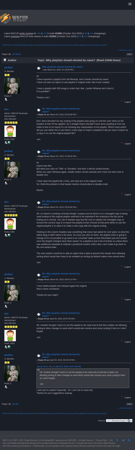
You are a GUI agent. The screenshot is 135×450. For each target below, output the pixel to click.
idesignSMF (49, 440)
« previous (122, 50)
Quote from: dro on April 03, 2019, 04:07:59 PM (59, 366)
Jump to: (101, 421)
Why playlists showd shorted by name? (62, 67)
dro (6, 109)
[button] (130, 4)
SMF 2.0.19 (7, 440)
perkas (8, 67)
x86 (38, 33)
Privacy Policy (101, 440)
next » (130, 50)
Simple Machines (31, 440)
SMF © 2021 (18, 440)
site (4, 443)
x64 (45, 33)
